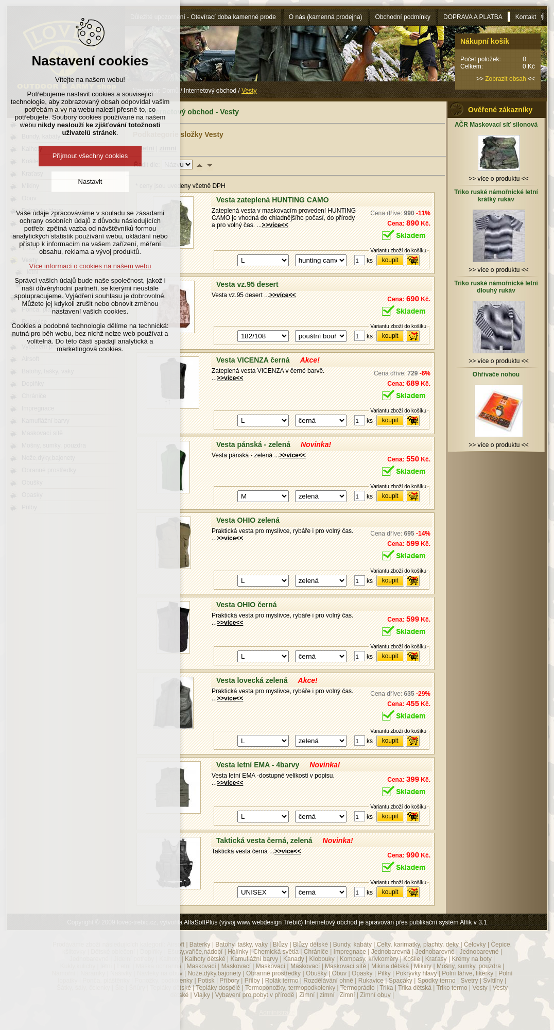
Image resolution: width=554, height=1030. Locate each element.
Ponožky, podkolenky (164, 980)
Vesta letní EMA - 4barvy (257, 765)
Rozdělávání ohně (328, 980)
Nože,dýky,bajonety (214, 973)
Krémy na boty (471, 959)
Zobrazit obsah (505, 78)
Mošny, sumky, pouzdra (469, 966)
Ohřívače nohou (496, 374)
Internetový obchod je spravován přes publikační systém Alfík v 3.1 (396, 922)
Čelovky (475, 944)
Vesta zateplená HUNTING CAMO (272, 200)
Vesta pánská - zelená (253, 444)
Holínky (238, 951)
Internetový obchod (210, 90)
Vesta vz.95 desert (247, 284)
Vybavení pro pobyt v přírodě (255, 995)
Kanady (293, 959)
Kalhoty (169, 959)
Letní (124, 966)
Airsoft (175, 944)
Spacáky (400, 980)
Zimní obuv (375, 995)
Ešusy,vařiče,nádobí (194, 951)
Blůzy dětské (310, 944)
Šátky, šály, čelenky (83, 987)
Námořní (63, 973)
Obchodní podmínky (402, 17)
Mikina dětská (390, 966)
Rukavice (371, 980)
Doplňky (151, 951)
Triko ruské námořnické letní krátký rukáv (496, 195)
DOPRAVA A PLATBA (473, 17)
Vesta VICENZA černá (253, 360)
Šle (119, 987)
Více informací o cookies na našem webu (90, 266)
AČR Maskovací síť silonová (496, 124)
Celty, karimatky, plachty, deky (418, 944)
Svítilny (493, 980)
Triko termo (451, 987)
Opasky (362, 973)
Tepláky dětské (170, 987)
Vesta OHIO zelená (248, 520)
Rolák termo (282, 980)
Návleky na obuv (160, 973)
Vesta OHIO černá (246, 604)
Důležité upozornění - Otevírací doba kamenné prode (203, 17)
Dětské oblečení (113, 951)
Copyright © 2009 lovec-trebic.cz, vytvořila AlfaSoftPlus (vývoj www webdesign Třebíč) (185, 922)
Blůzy (280, 944)
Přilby (252, 980)
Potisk (206, 980)
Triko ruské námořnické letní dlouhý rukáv (496, 287)
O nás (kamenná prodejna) (325, 17)
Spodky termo (437, 980)
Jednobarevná (390, 951)
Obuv (339, 973)
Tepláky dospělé (218, 987)
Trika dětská (414, 987)
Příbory (229, 980)
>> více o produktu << (499, 175)
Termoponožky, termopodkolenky (290, 987)
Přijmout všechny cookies (90, 156)
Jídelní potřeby (134, 959)
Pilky (383, 973)
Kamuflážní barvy (254, 959)
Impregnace (350, 951)
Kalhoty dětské (205, 959)
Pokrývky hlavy (416, 973)
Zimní (307, 995)
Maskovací (201, 966)
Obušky (316, 973)
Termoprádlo (357, 987)
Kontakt (525, 17)
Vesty (479, 987)
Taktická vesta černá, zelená (264, 840)
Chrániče (316, 951)
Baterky (200, 944)
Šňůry (137, 987)
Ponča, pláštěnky (105, 980)
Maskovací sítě (345, 966)
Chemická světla (276, 951)
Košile (411, 959)
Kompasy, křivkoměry (369, 959)
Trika (386, 987)
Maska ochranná (159, 966)
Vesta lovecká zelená (252, 680)
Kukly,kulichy (77, 966)
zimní (327, 995)
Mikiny (422, 966)
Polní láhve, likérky (467, 973)
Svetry (469, 980)
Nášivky (121, 973)
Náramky (92, 973)
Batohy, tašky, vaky (241, 944)
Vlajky (202, 995)
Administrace (277, 1012)
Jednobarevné (435, 951)
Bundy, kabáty (352, 944)
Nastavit (90, 181)
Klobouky (321, 959)
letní (106, 966)
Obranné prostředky (273, 973)
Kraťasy (436, 959)
